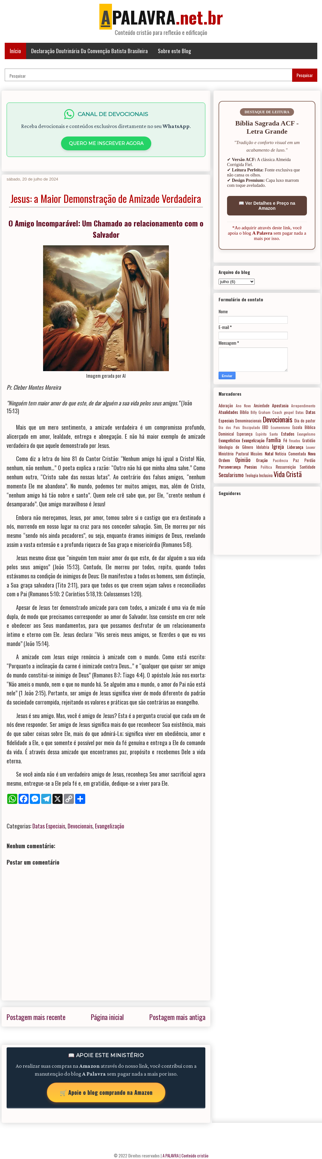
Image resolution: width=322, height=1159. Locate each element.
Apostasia (280, 405)
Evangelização (109, 826)
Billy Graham (260, 412)
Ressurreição (286, 467)
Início (15, 51)
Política (266, 467)
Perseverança (230, 466)
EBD (265, 427)
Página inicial (107, 1017)
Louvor (310, 447)
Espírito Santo (267, 434)
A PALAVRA (171, 1155)
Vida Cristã (288, 474)
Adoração (226, 406)
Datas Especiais (48, 826)
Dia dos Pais (229, 427)
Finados (294, 440)
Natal (269, 453)
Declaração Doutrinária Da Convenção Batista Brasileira (89, 51)
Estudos (287, 433)
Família (273, 440)
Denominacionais (248, 421)
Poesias (250, 466)
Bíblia (244, 412)
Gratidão (308, 440)
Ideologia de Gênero (236, 447)
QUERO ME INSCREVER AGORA (106, 143)
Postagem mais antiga (177, 1017)
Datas (300, 412)
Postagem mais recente (36, 1017)
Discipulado (251, 427)
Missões (257, 454)
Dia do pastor (304, 421)
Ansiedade (261, 406)
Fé (285, 440)
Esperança (245, 434)
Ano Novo (243, 405)
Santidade (307, 467)
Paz (296, 460)
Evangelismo (306, 434)
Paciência (280, 460)
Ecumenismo (280, 427)
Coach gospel (283, 412)
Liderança (295, 446)
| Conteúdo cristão (194, 1155)
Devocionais (80, 826)
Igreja (278, 446)
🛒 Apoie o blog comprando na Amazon (106, 1092)
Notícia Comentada (290, 454)
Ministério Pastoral (234, 454)
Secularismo (231, 475)
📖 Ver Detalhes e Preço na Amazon (267, 206)
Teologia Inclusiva (259, 475)
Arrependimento (303, 405)
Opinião (243, 460)
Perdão (309, 460)
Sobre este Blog (174, 51)
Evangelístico (229, 440)
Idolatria (262, 447)
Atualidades (228, 412)
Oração (262, 460)
